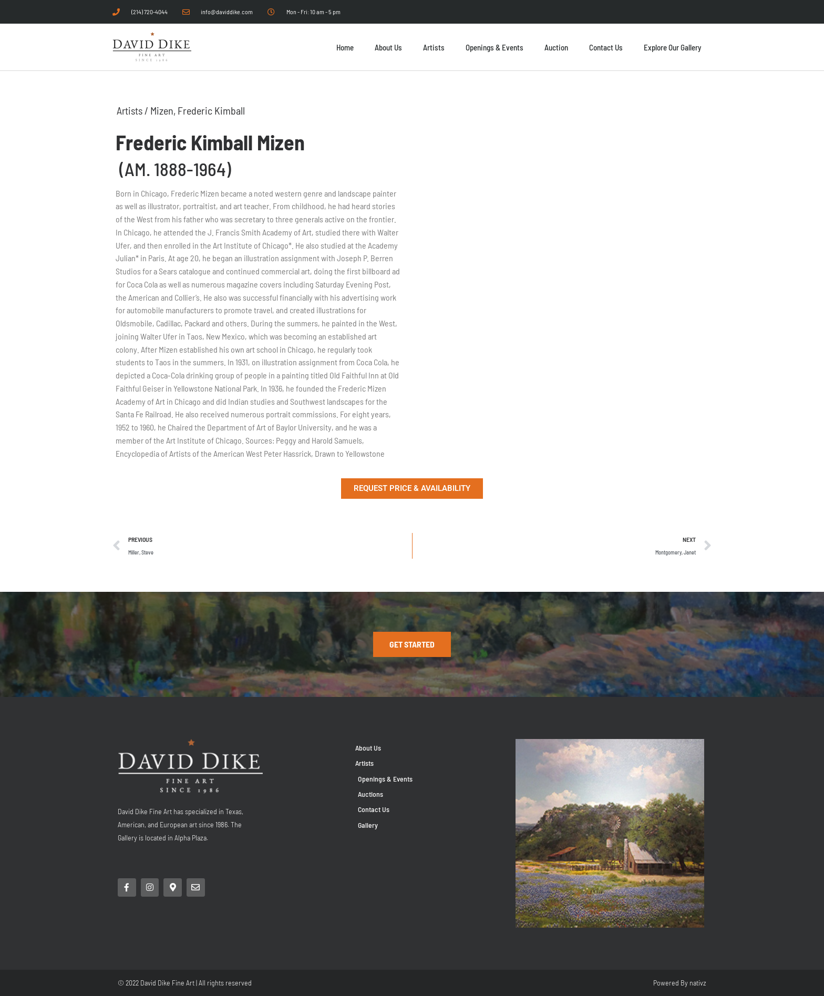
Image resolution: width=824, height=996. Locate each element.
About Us (388, 47)
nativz (697, 982)
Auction (556, 47)
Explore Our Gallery (672, 47)
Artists (434, 47)
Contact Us (606, 47)
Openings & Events (494, 47)
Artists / (134, 110)
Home (345, 47)
